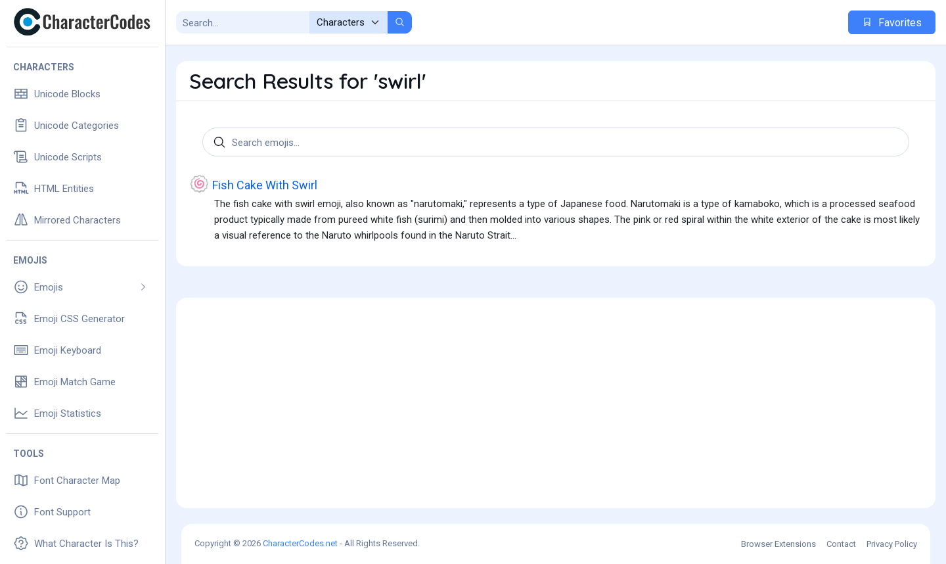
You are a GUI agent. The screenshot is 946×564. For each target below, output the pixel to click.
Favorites (892, 22)
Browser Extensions (778, 544)
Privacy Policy (892, 544)
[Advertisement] (555, 403)
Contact (841, 544)
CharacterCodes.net (300, 543)
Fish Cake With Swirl (253, 184)
